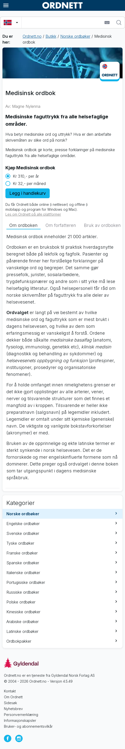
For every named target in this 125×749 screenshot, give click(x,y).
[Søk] (119, 22)
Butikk (51, 36)
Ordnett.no (32, 36)
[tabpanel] (62, 359)
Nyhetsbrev (13, 709)
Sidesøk (10, 703)
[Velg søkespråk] (10, 22)
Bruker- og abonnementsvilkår (28, 726)
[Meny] (6, 5)
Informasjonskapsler (20, 720)
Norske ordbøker (75, 36)
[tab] (23, 225)
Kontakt (10, 691)
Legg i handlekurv (27, 193)
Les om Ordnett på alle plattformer (33, 214)
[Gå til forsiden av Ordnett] (62, 5)
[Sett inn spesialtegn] (107, 22)
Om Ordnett (13, 697)
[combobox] (62, 22)
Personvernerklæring (21, 714)
